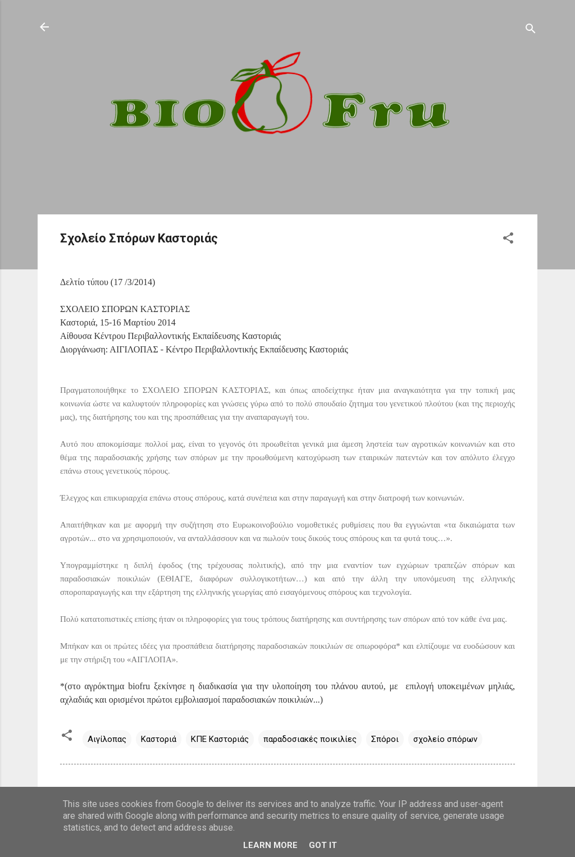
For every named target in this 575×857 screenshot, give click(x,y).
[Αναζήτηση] (530, 30)
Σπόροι (385, 739)
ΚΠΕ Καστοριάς (220, 739)
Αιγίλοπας (107, 739)
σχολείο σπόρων (445, 739)
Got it (323, 845)
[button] (508, 240)
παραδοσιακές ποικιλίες (310, 739)
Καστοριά (158, 739)
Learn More (270, 845)
